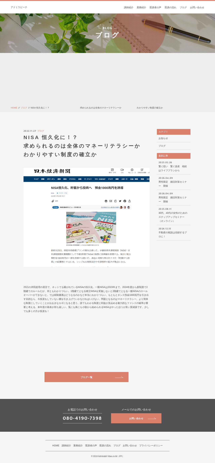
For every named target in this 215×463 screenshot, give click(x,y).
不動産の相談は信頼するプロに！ (174, 232)
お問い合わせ (197, 7)
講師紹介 (128, 7)
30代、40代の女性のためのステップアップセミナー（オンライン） (174, 214)
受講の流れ (170, 7)
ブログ (183, 7)
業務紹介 (141, 7)
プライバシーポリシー (151, 445)
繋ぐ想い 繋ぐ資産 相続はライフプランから (174, 166)
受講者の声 (155, 7)
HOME (14, 107)
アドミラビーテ (19, 7)
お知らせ (163, 138)
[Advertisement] (107, 80)
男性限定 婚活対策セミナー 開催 (174, 181)
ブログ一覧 (102, 377)
